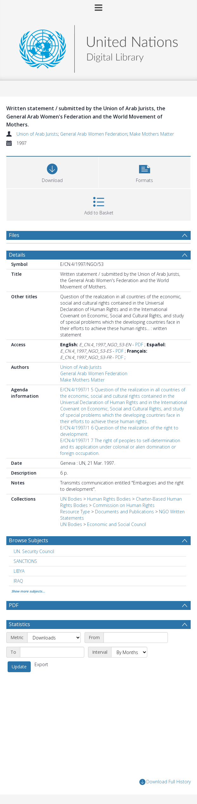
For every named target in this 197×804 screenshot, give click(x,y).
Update (19, 667)
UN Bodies (71, 499)
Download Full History (165, 782)
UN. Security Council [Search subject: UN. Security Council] (34, 551)
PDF (139, 344)
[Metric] (54, 637)
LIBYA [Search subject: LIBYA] (19, 571)
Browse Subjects (28, 540)
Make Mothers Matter (152, 134)
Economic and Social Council (116, 524)
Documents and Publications (124, 512)
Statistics (19, 624)
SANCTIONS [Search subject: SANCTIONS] (25, 561)
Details (17, 254)
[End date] (52, 652)
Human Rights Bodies (109, 499)
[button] (144, 172)
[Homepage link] (98, 47)
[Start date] (136, 637)
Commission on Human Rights (124, 505)
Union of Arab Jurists (37, 134)
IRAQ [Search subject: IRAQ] (18, 581)
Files (14, 235)
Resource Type (75, 512)
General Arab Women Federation (93, 134)
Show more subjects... (28, 591)
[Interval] (129, 652)
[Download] (52, 172)
